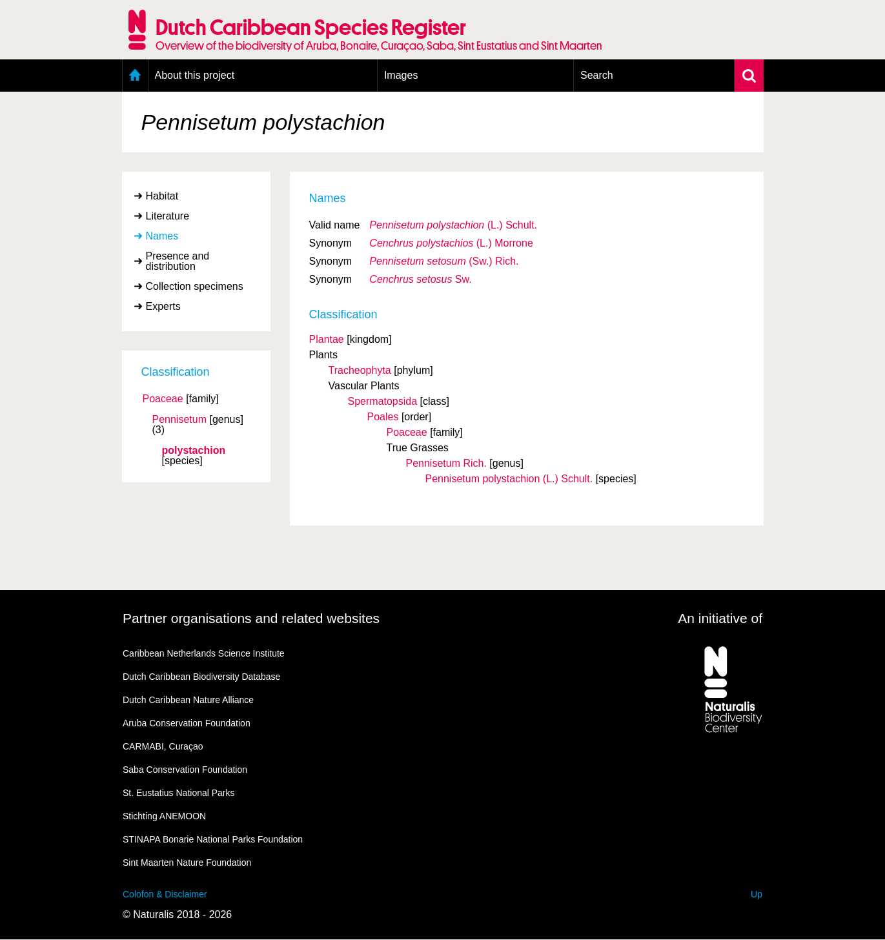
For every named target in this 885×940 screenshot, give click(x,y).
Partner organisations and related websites (251, 618)
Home (135, 75)
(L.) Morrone (451, 243)
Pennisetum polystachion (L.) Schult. (509, 478)
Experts (163, 306)
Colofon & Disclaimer (165, 894)
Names (162, 235)
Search (596, 75)
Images (401, 75)
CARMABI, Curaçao (163, 746)
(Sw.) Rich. (443, 261)
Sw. (420, 279)
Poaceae (163, 399)
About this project (195, 75)
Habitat (162, 195)
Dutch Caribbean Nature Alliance (188, 700)
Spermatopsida (383, 401)
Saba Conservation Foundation (185, 769)
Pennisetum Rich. (446, 463)
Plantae (326, 339)
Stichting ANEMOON (164, 816)
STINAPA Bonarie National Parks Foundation (213, 839)
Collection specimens (194, 286)
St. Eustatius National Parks (179, 793)
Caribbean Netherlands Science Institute (204, 653)
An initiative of (720, 618)
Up (756, 894)
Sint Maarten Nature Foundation (187, 862)
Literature (168, 215)
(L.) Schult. (453, 225)
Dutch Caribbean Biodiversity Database (201, 676)
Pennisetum (179, 419)
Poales (383, 416)
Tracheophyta (360, 370)
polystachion (194, 450)
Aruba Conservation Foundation (186, 723)
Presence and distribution (178, 261)
